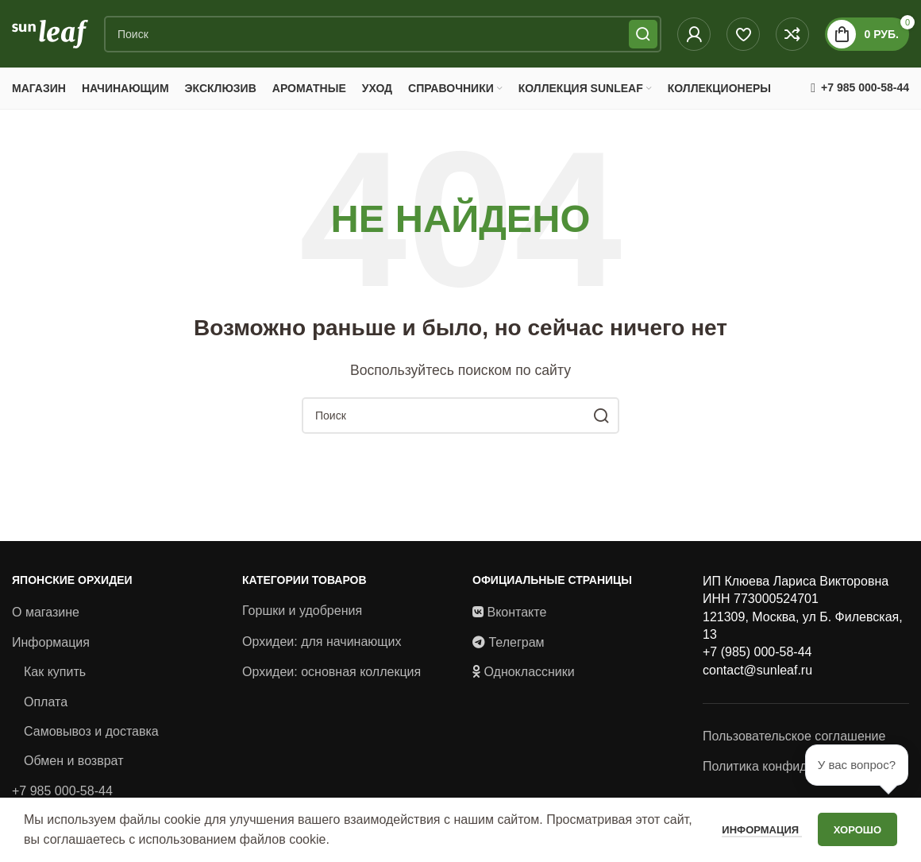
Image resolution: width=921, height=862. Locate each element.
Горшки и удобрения (302, 614)
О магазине (45, 616)
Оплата (45, 705)
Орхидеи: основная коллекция (331, 675)
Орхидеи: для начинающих (321, 644)
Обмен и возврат (73, 764)
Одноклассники (529, 675)
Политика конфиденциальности (796, 769)
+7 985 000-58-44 (62, 794)
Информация (51, 645)
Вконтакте (516, 616)
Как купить (55, 675)
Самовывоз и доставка (91, 735)
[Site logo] (50, 34)
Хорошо (857, 830)
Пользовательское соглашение (794, 740)
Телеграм (516, 645)
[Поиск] (382, 35)
